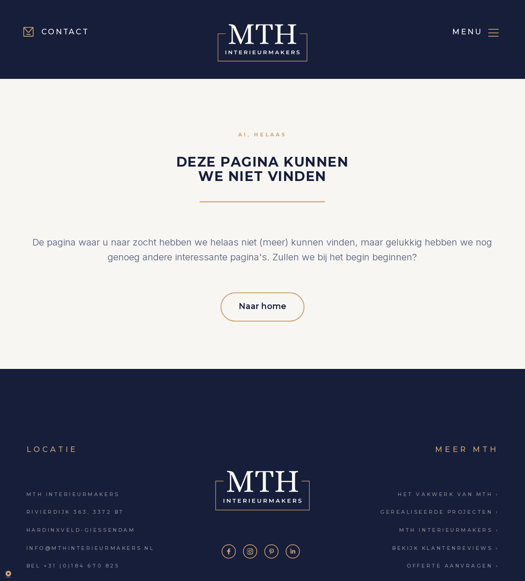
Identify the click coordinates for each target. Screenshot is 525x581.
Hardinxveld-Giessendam (81, 529)
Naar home (262, 305)
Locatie (52, 447)
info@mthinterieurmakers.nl (90, 546)
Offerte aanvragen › (453, 565)
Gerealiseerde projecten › (439, 511)
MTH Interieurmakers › (449, 529)
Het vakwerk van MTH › (448, 493)
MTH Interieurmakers (73, 493)
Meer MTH (467, 447)
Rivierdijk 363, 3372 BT (75, 511)
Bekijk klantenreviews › (445, 546)
